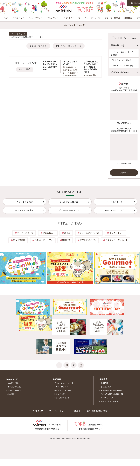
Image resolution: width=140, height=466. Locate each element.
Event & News (124, 38)
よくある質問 (106, 386)
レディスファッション (90, 232)
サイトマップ (37, 411)
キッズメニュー (116, 232)
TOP (6, 18)
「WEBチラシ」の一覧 (122, 65)
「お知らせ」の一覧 (121, 60)
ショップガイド (35, 18)
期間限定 (66, 240)
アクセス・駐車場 (112, 18)
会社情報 (76, 411)
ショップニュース (92, 18)
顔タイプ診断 (19, 240)
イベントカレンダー (67, 45)
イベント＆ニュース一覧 (63, 383)
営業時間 (104, 383)
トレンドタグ (59, 394)
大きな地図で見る (124, 122)
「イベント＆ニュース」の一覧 (123, 53)
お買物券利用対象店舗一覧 (111, 390)
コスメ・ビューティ (44, 240)
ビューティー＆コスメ (69, 210)
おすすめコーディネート (116, 240)
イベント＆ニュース (71, 18)
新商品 (67, 232)
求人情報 (10, 394)
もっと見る (24, 69)
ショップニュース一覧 (62, 390)
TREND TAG (71, 223)
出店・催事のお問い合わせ (97, 411)
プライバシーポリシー (58, 411)
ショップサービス (14, 390)
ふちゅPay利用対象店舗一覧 (112, 394)
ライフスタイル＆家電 (23, 210)
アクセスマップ (107, 397)
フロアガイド (18, 18)
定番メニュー (49, 232)
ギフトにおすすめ (88, 240)
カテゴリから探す (14, 386)
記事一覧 (117, 45)
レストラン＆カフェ (69, 201)
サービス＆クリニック (114, 210)
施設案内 (128, 18)
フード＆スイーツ (114, 201)
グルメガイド (52, 18)
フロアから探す (13, 383)
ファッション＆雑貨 (23, 201)
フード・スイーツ (25, 232)
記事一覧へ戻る (39, 45)
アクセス (124, 172)
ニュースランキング (62, 397)
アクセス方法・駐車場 (109, 401)
